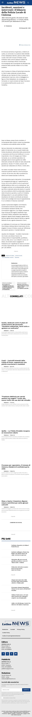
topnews (17, 257)
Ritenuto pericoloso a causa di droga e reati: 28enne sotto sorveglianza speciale (23, 286)
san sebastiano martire (8, 257)
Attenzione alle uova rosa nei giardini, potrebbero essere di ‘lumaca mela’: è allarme (19, 561)
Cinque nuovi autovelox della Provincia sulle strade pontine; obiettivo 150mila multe (19, 581)
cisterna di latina (10, 255)
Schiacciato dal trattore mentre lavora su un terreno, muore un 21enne (19, 568)
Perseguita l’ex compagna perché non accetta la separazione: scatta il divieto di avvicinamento (8, 287)
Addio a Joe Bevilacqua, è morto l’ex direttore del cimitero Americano (20, 603)
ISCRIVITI (26, 689)
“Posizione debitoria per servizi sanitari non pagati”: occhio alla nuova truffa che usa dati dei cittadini (16, 398)
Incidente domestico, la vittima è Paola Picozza (20, 545)
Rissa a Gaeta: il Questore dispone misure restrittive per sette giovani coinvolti (15, 503)
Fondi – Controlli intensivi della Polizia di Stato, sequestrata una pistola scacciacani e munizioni (14, 362)
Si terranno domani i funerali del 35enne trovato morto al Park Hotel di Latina (20, 589)
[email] (12, 689)
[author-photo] (3, 330)
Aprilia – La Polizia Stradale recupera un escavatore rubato (16, 432)
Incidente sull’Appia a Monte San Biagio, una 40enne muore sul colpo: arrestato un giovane (20, 553)
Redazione (9, 26)
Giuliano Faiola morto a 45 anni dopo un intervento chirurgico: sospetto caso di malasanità (19, 596)
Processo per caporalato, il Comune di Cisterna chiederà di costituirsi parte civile (16, 467)
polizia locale (18, 255)
